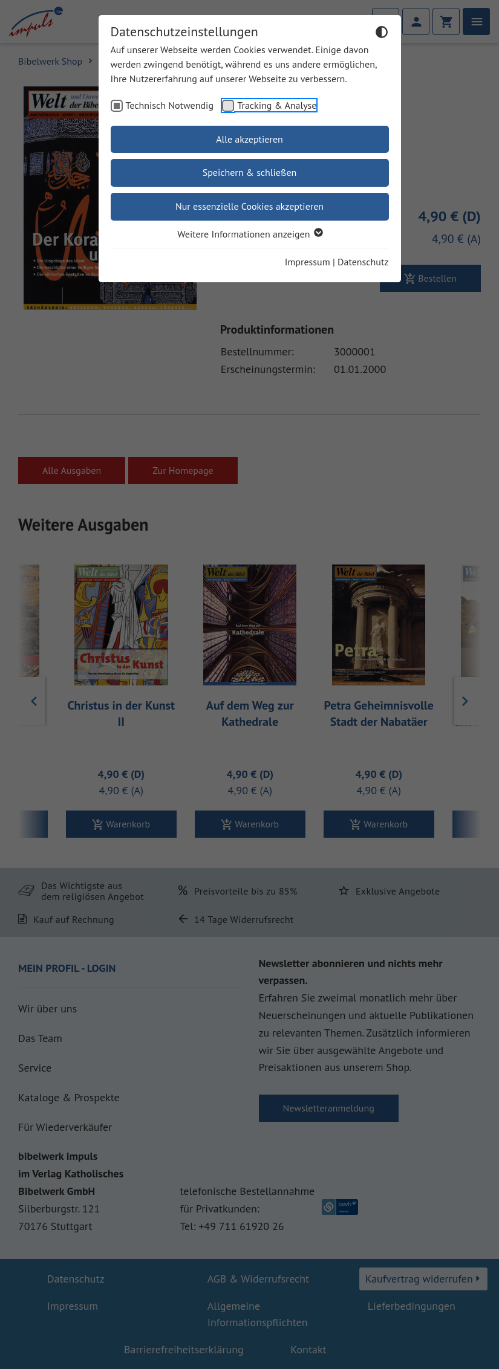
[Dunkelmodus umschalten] (381, 34)
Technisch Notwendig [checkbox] (170, 105)
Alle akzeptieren (249, 139)
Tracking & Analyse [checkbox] (276, 105)
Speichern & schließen (250, 172)
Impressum (307, 262)
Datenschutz (363, 262)
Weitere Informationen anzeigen (249, 234)
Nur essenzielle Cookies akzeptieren (249, 206)
